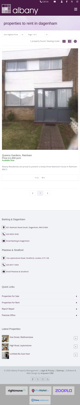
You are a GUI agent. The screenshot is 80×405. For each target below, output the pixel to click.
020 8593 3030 (12, 234)
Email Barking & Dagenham (17, 241)
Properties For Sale (10, 296)
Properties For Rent (11, 302)
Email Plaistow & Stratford (17, 271)
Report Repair (8, 308)
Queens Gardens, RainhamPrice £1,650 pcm (17, 156)
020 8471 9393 (12, 265)
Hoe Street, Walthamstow (21, 337)
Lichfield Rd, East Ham (20, 353)
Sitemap (60, 370)
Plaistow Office (8, 315)
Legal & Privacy (47, 370)
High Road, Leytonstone (20, 345)
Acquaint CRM (47, 373)
